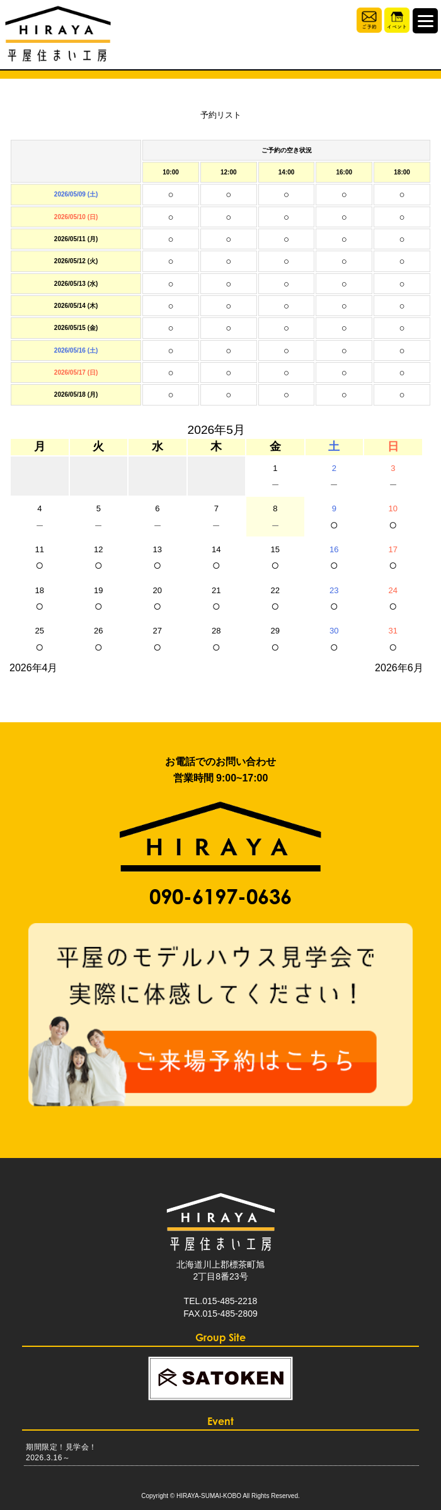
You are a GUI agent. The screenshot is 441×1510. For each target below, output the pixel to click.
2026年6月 (399, 667)
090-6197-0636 (220, 896)
